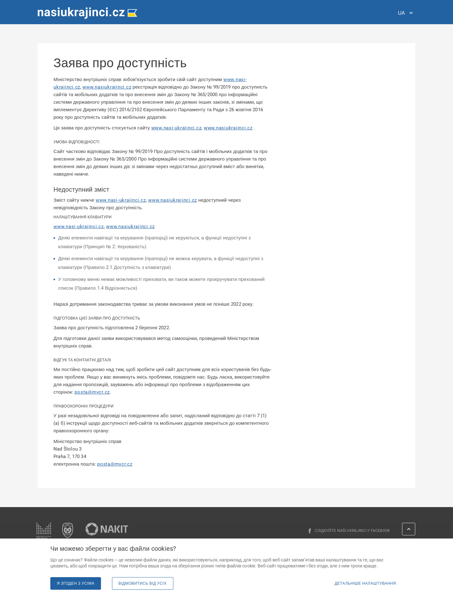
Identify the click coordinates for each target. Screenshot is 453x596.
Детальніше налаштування (365, 583)
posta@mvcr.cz (92, 392)
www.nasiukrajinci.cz (106, 87)
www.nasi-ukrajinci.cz (176, 128)
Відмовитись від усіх (143, 583)
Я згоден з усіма (75, 583)
